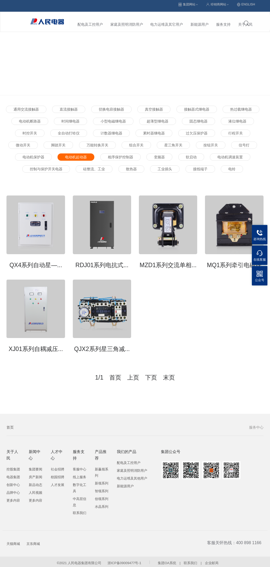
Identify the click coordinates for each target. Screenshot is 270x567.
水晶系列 (101, 504)
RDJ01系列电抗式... (101, 262)
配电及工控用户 (128, 460)
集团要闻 (35, 467)
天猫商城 (13, 541)
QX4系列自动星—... (35, 262)
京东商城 (33, 541)
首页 (10, 425)
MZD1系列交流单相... (168, 262)
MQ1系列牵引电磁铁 (234, 262)
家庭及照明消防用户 (88, 19)
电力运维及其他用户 (132, 476)
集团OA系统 (167, 560)
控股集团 (13, 467)
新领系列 (101, 481)
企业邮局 (211, 560)
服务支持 (185, 19)
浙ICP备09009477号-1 (124, 560)
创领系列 (101, 496)
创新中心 (13, 482)
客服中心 (79, 467)
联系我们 (79, 510)
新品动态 (35, 482)
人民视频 (35, 490)
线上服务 (79, 474)
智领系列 (101, 488)
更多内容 (13, 498)
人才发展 (57, 482)
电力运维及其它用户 (128, 19)
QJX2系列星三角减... (102, 346)
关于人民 (207, 19)
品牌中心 (13, 490)
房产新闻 (35, 474)
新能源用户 (161, 19)
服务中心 (256, 425)
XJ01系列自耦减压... (36, 346)
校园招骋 (57, 474)
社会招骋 (57, 467)
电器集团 (13, 474)
